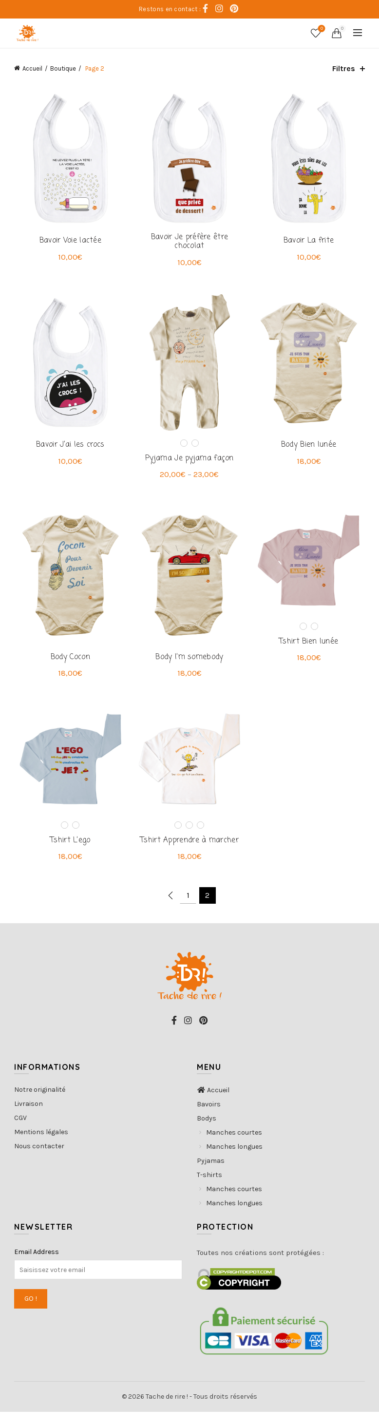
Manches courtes (234, 1145)
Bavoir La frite (311, 244)
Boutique (63, 68)
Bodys (206, 1131)
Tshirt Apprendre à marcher (189, 853)
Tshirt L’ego (68, 853)
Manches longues (234, 1160)
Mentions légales (41, 1145)
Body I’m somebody (189, 667)
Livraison (28, 1117)
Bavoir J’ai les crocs (68, 452)
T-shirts (209, 1188)
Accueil (32, 68)
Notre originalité (39, 1103)
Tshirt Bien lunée (311, 651)
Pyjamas (211, 1174)
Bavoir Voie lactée (67, 244)
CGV (20, 1131)
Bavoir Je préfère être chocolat (189, 245)
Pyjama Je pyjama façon (189, 465)
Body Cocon (68, 667)
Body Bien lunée (311, 452)
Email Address (36, 1265)
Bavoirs (209, 1117)
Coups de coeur (320, 29)
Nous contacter (39, 1159)
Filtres (343, 68)
